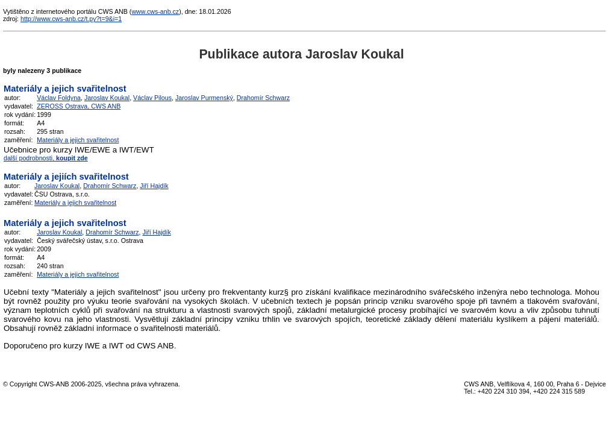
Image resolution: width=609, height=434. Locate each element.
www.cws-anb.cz (155, 11)
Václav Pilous (152, 97)
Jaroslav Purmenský (204, 97)
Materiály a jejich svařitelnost (78, 139)
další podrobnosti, (46, 158)
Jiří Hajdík (154, 185)
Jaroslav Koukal (107, 97)
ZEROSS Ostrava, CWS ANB (78, 106)
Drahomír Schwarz (263, 97)
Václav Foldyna (59, 97)
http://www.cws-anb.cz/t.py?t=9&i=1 (71, 18)
